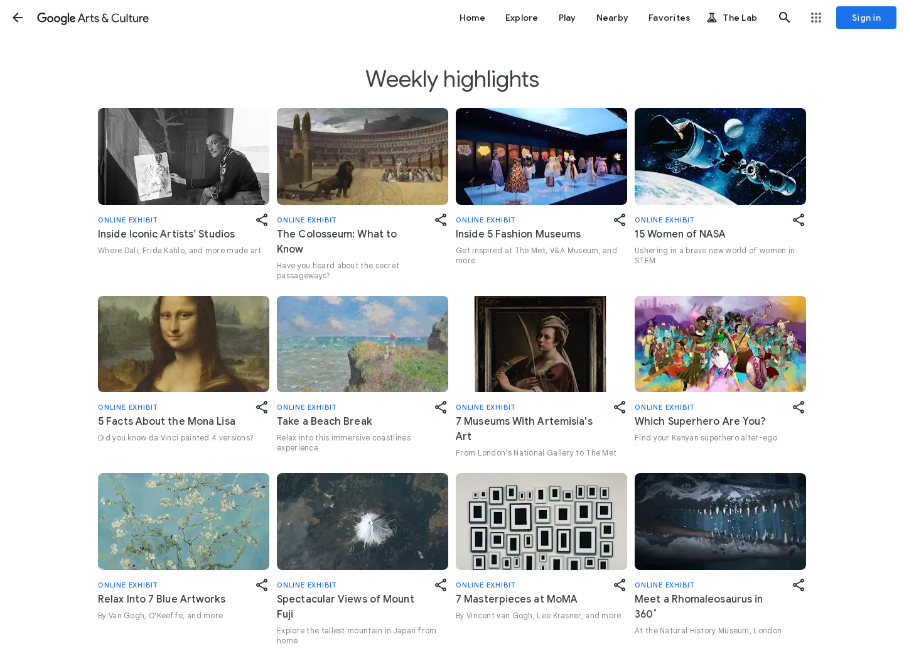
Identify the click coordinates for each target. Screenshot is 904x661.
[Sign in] (866, 17)
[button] (18, 18)
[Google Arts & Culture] (93, 17)
